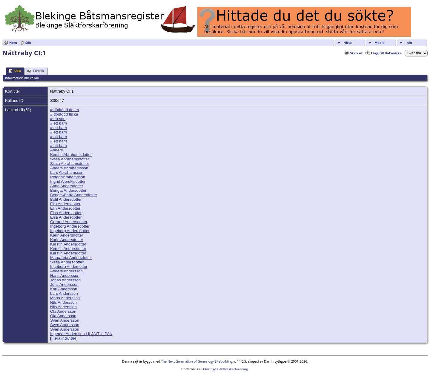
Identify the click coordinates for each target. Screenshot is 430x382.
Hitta (347, 42)
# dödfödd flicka (64, 114)
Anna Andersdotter (66, 186)
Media (379, 42)
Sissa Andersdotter (67, 262)
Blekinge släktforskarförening (225, 369)
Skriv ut (356, 53)
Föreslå (35, 71)
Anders (56, 150)
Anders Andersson (66, 271)
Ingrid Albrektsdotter (68, 181)
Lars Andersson (64, 293)
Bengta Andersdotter (68, 190)
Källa (14, 71)
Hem (13, 42)
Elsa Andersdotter (66, 213)
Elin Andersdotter (65, 204)
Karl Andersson (63, 289)
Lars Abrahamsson (66, 172)
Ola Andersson (63, 311)
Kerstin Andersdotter (68, 244)
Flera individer (63, 338)
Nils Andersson (63, 302)
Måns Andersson (65, 298)
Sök (28, 42)
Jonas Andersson (65, 280)
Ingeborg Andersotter (68, 266)
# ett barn (58, 123)
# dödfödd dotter (64, 110)
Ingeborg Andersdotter (70, 226)
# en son (57, 118)
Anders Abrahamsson (69, 168)
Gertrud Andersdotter (68, 222)
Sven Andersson (64, 320)
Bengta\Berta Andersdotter (73, 195)
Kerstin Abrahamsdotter (71, 154)
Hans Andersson (64, 275)
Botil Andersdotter (66, 199)
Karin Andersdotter (66, 235)
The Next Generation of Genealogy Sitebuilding (197, 361)
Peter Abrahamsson (67, 177)
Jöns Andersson (64, 284)
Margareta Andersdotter (71, 257)
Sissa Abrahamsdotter (69, 159)
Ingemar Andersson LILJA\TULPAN (81, 334)
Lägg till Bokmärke (386, 53)
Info (409, 42)
